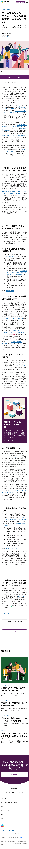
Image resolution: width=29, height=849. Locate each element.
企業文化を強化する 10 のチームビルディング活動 (14, 689)
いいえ (14, 631)
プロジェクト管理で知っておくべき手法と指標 (14, 704)
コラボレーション (6, 9)
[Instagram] (9, 793)
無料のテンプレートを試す (14, 77)
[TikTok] (22, 793)
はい (14, 626)
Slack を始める (20, 2)
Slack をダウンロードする (8, 830)
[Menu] (27, 2)
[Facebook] (13, 793)
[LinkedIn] (6, 793)
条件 (10, 834)
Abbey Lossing (10, 36)
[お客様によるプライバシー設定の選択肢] (12, 837)
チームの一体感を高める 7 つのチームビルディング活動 (14, 719)
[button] (14, 788)
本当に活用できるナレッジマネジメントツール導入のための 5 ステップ (14, 735)
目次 (2, 71)
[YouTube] (19, 793)
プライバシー (4, 834)
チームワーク (7, 614)
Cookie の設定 (16, 834)
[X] (16, 793)
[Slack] (5, 2)
